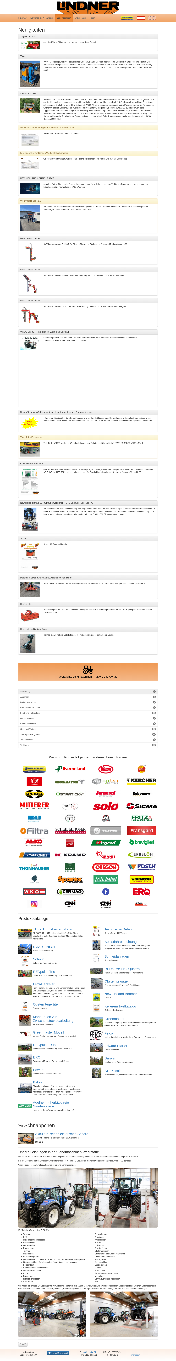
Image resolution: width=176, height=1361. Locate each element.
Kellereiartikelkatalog (120, 1006)
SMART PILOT (44, 947)
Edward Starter (115, 1046)
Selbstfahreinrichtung (120, 942)
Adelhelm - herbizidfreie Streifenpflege (51, 1104)
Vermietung (88, 691)
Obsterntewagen (117, 981)
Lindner (22, 18)
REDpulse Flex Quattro (122, 969)
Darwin (109, 1058)
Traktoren (88, 745)
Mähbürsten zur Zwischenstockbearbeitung (53, 1019)
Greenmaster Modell (48, 1032)
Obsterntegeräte (45, 1004)
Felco (108, 1033)
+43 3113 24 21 (89, 1352)
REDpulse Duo (44, 1045)
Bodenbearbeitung (88, 702)
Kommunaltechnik (88, 723)
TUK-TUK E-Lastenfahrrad (53, 929)
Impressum (135, 1355)
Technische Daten (118, 929)
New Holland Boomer (120, 994)
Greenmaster (114, 1019)
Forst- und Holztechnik (88, 713)
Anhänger (88, 697)
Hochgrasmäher (88, 718)
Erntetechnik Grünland (88, 707)
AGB (23, 1344)
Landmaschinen (65, 18)
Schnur (38, 959)
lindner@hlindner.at (58, 1353)
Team (92, 18)
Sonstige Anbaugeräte (88, 734)
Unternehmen (80, 18)
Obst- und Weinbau (88, 729)
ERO (36, 1057)
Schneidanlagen (116, 956)
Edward (39, 1070)
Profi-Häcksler (44, 984)
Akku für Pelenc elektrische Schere (61, 1134)
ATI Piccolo (113, 1071)
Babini (38, 1082)
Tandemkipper (88, 739)
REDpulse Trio (44, 972)
